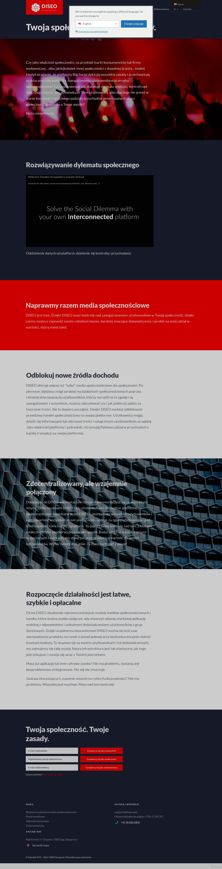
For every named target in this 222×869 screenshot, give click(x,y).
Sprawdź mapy (40, 845)
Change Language (134, 23)
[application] (90, 209)
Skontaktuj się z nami (50, 774)
